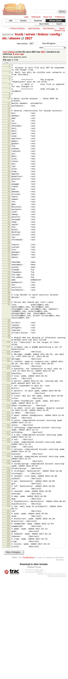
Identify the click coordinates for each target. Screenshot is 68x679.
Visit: (41, 48)
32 (9, 175)
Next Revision (48, 28)
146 (8, 580)
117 (8, 467)
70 (9, 291)
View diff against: (54, 43)
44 (9, 212)
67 (9, 282)
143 (8, 571)
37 (9, 190)
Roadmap (38, 21)
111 (8, 446)
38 (9, 193)
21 (9, 141)
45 (9, 215)
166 (8, 645)
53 (9, 239)
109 (8, 440)
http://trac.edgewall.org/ (56, 678)
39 (9, 196)
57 (9, 252)
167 (8, 648)
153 (8, 605)
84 (9, 333)
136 (8, 547)
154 (8, 608)
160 (8, 626)
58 (9, 255)
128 (8, 512)
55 (9, 246)
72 (9, 297)
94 (9, 378)
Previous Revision (17, 28)
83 (9, 330)
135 (8, 544)
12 (9, 114)
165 (8, 642)
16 (9, 126)
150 (8, 593)
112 (8, 452)
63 (9, 270)
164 (8, 638)
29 (9, 166)
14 (9, 120)
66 (9, 279)
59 (9, 258)
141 (8, 565)
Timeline (23, 21)
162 (8, 632)
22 (9, 144)
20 (9, 138)
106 (8, 428)
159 (8, 623)
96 (9, 384)
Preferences (60, 17)
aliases (14, 38)
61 (9, 264)
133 (8, 535)
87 (9, 342)
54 (9, 243)
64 (9, 273)
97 (9, 387)
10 (9, 105)
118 (8, 470)
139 (8, 559)
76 (9, 309)
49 (9, 227)
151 (8, 596)
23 (9, 147)
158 (8, 620)
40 (9, 200)
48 (9, 224)
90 (9, 350)
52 (9, 236)
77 (9, 312)
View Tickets (44, 24)
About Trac (47, 17)
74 (9, 303)
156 (8, 614)
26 (9, 157)
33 (9, 178)
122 (8, 488)
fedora (43, 34)
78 (9, 315)
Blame (62, 28)
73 (9, 300)
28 (9, 163)
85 (9, 336)
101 (8, 404)
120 (8, 479)
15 (9, 123)
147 (8, 584)
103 (8, 413)
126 (8, 503)
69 (9, 288)
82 (9, 327)
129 (8, 517)
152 (8, 599)
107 (8, 431)
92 (9, 373)
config (55, 34)
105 (8, 422)
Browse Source (55, 21)
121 (8, 485)
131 (8, 526)
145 (8, 577)
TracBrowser (28, 659)
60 (9, 261)
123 (8, 491)
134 (8, 538)
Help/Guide (35, 17)
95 (9, 381)
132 (8, 529)
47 (9, 221)
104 (8, 419)
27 (9, 160)
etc (4, 38)
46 (9, 218)
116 (8, 464)
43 (9, 209)
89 (9, 348)
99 (9, 393)
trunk (19, 34)
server (30, 34)
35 (9, 184)
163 (8, 635)
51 (9, 233)
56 (9, 249)
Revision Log (59, 30)
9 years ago (18, 54)
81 (9, 324)
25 (9, 153)
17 (9, 129)
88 (9, 345)
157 (8, 617)
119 (8, 476)
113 (8, 455)
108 (8, 437)
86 (9, 339)
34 (9, 181)
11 (9, 111)
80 (9, 321)
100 (8, 398)
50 (9, 230)
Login (26, 17)
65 (9, 276)
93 (9, 375)
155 (8, 611)
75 (9, 306)
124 (8, 494)
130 (8, 520)
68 (9, 285)
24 (9, 150)
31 (9, 172)
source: (8, 34)
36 (9, 187)
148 (8, 587)
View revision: (22, 43)
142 (8, 568)
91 (9, 353)
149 (8, 590)
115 (8, 461)
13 (9, 117)
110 (8, 443)
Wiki (11, 21)
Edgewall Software (35, 674)
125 (8, 500)
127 (8, 509)
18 (9, 132)
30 (9, 169)
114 (8, 458)
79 (9, 318)
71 (9, 294)
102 (8, 410)
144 (8, 574)
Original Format (34, 669)
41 (9, 203)
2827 (28, 38)
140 (8, 562)
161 (8, 629)
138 (8, 556)
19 (9, 135)
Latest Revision (34, 28)
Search (59, 24)
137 (8, 553)
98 (9, 390)
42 (9, 206)
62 (9, 267)
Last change (9, 52)
